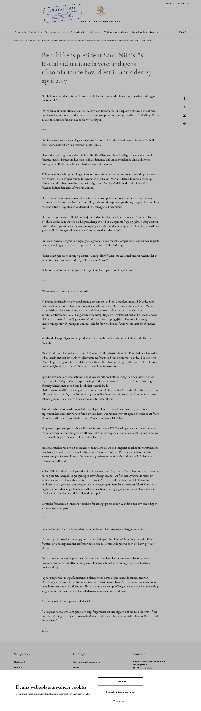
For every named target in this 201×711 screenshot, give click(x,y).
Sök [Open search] (181, 32)
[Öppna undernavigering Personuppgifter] (67, 32)
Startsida (20, 32)
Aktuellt (34, 32)
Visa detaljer (120, 700)
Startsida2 (19, 662)
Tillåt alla (120, 681)
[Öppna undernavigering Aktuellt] (40, 32)
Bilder (76, 667)
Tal (26, 40)
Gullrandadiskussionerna (86, 662)
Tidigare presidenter (117, 32)
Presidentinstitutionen (85, 32)
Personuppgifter (55, 32)
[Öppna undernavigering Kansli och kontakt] (156, 32)
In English (183, 3)
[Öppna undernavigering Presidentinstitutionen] (100, 32)
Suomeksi (169, 3)
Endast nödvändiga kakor (120, 692)
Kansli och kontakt (143, 32)
